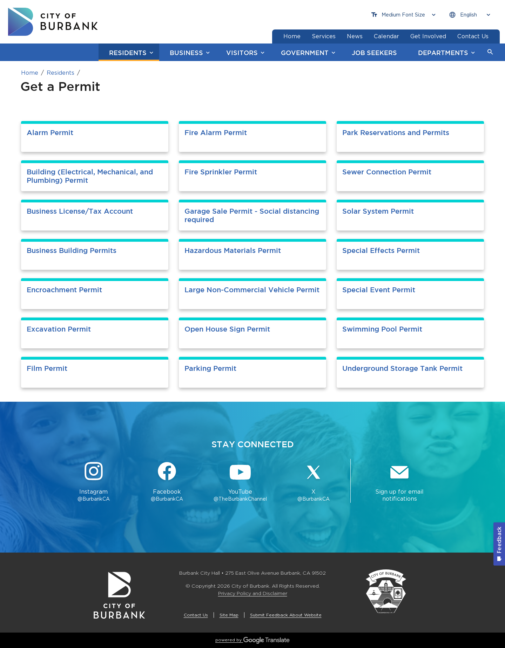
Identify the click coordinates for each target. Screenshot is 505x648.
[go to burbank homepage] (53, 22)
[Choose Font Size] (403, 15)
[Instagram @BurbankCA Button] (93, 482)
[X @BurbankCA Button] (313, 482)
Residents (60, 72)
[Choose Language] (469, 15)
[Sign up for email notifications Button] (399, 482)
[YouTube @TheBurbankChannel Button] (240, 482)
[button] (490, 52)
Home (29, 72)
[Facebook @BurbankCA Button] (166, 482)
